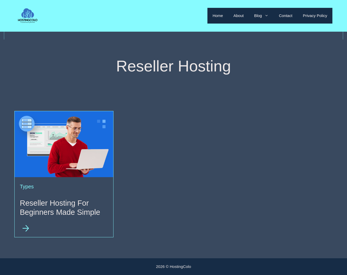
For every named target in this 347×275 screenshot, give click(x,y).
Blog (264, 16)
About (239, 15)
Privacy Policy (315, 15)
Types (27, 186)
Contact (285, 15)
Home (218, 15)
